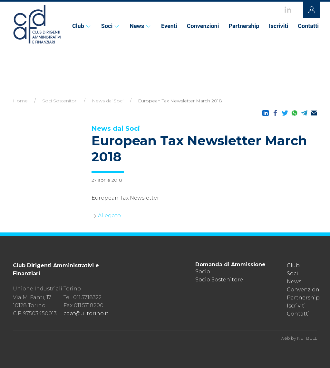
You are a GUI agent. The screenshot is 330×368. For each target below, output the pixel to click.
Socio (202, 272)
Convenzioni (203, 26)
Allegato (109, 215)
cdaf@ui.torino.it (86, 313)
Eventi (169, 26)
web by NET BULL (299, 338)
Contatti (308, 26)
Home (20, 101)
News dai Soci (107, 101)
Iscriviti (278, 26)
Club (82, 26)
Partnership (243, 26)
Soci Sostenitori (59, 101)
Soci (110, 26)
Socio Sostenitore (219, 280)
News (140, 26)
